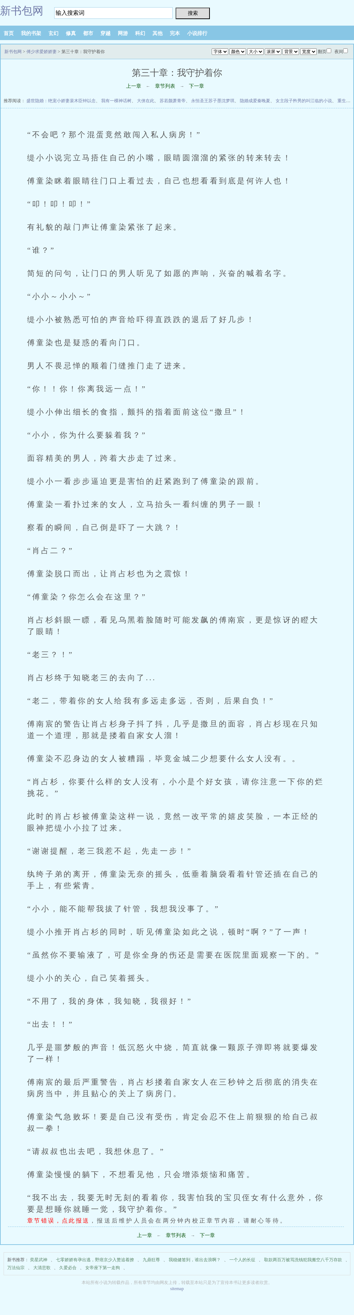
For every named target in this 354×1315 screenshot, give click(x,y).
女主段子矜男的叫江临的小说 (304, 100)
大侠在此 (145, 100)
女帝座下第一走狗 (102, 1267)
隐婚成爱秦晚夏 (255, 100)
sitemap (177, 1288)
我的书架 (31, 33)
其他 (157, 33)
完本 (175, 33)
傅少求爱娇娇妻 (41, 51)
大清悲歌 (42, 1267)
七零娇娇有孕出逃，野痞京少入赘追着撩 (95, 1259)
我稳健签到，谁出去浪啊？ (195, 1259)
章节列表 (165, 86)
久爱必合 (68, 1267)
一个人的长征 (242, 1259)
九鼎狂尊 (151, 1259)
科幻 (140, 33)
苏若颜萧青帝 (173, 100)
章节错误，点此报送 (58, 1221)
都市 (88, 33)
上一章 (133, 86)
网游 (123, 33)
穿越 (105, 33)
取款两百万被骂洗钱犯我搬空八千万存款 (303, 1259)
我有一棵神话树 (116, 100)
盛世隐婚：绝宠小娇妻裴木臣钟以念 (61, 100)
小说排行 (197, 33)
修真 (71, 33)
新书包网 (21, 11)
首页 (9, 33)
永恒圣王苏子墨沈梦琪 (212, 100)
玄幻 (53, 33)
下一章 (196, 86)
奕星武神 (38, 1259)
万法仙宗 (16, 1267)
